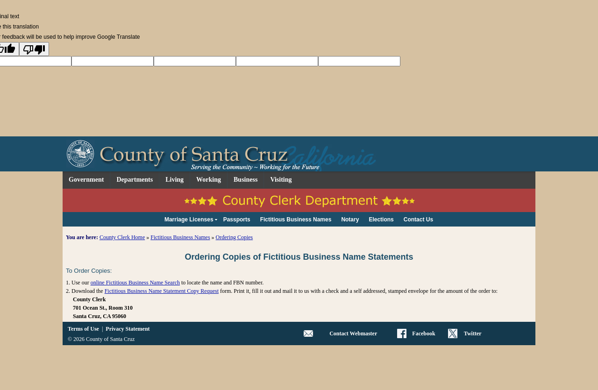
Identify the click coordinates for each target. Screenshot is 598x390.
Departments (134, 179)
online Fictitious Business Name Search (135, 282)
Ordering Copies (234, 237)
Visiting (281, 179)
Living (174, 179)
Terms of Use (83, 329)
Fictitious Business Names (180, 237)
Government (86, 179)
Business (245, 179)
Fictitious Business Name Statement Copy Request (162, 291)
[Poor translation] (34, 49)
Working (208, 179)
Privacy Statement (128, 329)
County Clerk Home (122, 237)
